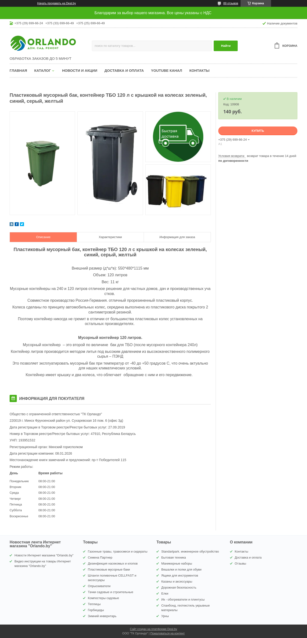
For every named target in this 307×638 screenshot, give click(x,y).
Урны (165, 616)
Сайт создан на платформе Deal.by (153, 629)
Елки (164, 593)
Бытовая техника (173, 557)
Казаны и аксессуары (176, 581)
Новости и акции (79, 70)
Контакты (199, 70)
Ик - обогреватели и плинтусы (183, 599)
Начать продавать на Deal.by (56, 3)
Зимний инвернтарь (102, 616)
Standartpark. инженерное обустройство (190, 551)
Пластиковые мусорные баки (109, 569)
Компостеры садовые (103, 598)
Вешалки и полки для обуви (181, 569)
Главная (18, 70)
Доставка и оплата (124, 70)
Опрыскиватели (99, 586)
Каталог (42, 70)
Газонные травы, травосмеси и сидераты (117, 551)
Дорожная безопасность (178, 587)
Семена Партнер (100, 557)
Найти (225, 46)
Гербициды (96, 610)
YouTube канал (166, 70)
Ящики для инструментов (179, 575)
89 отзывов (230, 3)
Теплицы (94, 604)
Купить (258, 130)
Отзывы (240, 563)
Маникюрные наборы (176, 563)
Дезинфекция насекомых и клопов (113, 563)
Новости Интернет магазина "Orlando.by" (43, 555)
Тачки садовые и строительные (110, 592)
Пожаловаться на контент (167, 633)
